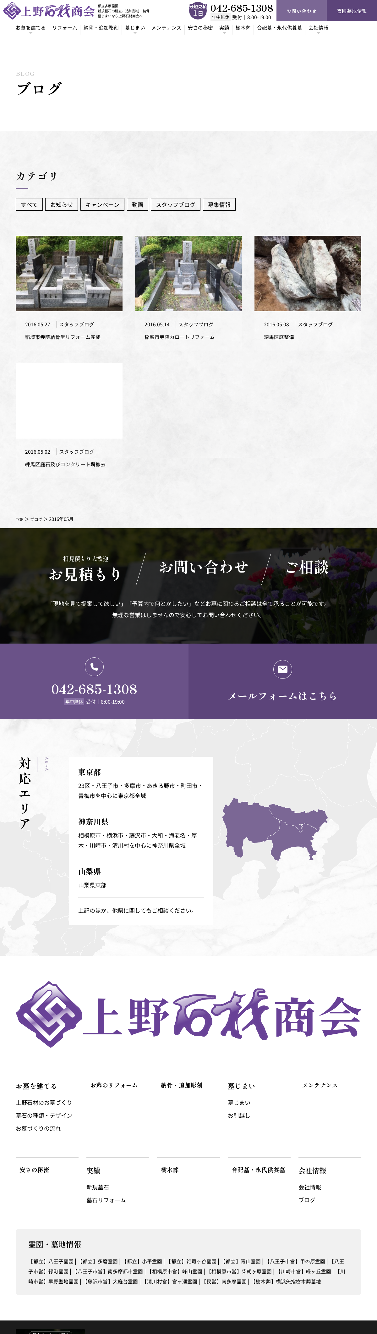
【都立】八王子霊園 (53, 1223)
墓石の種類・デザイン (44, 1077)
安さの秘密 (219, 28)
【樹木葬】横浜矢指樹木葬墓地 (67, 1253)
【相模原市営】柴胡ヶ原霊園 (296, 1233)
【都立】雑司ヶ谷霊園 (210, 1223)
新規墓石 (97, 1149)
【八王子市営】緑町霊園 (75, 1233)
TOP (20, 530)
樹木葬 (266, 28)
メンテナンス (182, 28)
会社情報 (309, 1149)
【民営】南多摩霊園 (313, 1243)
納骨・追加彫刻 (110, 28)
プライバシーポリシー (298, 1308)
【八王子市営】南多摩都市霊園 (149, 1233)
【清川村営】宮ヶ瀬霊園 (252, 1243)
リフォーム (70, 28)
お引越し (239, 1077)
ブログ (39, 530)
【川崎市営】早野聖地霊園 (117, 1243)
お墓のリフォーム (114, 1048)
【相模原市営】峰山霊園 (224, 1233)
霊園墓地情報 (352, 11)
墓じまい (239, 1064)
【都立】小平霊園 (155, 1223)
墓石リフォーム (106, 1162)
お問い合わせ (302, 11)
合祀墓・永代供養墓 (306, 28)
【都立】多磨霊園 (105, 1223)
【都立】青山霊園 (265, 1223)
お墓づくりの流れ (38, 1090)
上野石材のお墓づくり (44, 1064)
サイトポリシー (344, 1308)
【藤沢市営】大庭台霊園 (186, 1243)
